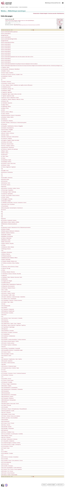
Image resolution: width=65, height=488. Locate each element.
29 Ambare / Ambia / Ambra (7, 117)
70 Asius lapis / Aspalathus (7, 190)
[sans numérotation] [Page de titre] (9, 38)
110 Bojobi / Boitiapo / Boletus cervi (9, 261)
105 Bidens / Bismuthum (6, 252)
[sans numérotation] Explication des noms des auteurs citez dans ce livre (17, 56)
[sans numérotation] (6, 33)
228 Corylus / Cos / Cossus (7, 471)
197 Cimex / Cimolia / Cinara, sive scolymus (10, 416)
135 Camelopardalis (5, 305)
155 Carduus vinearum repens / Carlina (10, 341)
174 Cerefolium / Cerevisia (7, 375)
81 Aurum (3, 209)
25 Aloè (3, 110)
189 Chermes (4, 401)
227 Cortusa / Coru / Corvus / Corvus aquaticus (11, 469)
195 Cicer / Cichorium (6, 412)
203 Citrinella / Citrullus (6, 426)
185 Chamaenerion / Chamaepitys (8, 394)
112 (2, 264)
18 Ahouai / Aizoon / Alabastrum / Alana (10, 97)
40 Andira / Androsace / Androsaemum (9, 136)
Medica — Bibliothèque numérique (13, 11)
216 (2, 449)
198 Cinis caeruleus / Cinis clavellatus (9, 417)
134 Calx (3, 304)
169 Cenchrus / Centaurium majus (8, 366)
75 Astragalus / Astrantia (6, 199)
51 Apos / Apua (4, 156)
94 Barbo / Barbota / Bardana (7, 232)
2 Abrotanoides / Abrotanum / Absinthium (10, 69)
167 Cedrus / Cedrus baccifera (8, 362)
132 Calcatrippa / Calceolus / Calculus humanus (11, 300)
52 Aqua (3, 158)
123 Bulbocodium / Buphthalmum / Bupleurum (11, 284)
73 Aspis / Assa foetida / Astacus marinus (10, 195)
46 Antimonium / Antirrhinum (7, 147)
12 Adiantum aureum (6, 87)
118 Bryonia (4, 275)
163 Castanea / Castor (6, 355)
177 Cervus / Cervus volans (7, 380)
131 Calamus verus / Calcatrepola (8, 298)
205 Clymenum (4, 430)
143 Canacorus (4, 320)
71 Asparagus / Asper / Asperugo (8, 191)
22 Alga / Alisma (4, 104)
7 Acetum (3, 78)
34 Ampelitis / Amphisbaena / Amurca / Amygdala (12, 126)
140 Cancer (3, 314)
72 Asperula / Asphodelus (7, 193)
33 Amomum (4, 124)
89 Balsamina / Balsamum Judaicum (9, 224)
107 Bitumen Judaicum (6, 256)
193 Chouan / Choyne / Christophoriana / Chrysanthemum (14, 409)
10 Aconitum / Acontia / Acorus (8, 83)
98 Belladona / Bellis (5, 240)
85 (2, 216)
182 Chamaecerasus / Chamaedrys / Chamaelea (12, 389)
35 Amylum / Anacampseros (7, 127)
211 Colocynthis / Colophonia (7, 441)
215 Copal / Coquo (5, 448)
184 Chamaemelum (5, 393)
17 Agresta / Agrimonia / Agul (7, 95)
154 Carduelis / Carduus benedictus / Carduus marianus (13, 339)
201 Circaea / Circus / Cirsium (7, 423)
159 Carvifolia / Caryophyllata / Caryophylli (10, 348)
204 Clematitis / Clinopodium (7, 428)
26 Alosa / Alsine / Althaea (7, 111)
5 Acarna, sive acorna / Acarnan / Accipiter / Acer (11, 74)
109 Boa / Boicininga (5, 259)
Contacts (44, 484)
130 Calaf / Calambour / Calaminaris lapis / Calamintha (13, 296)
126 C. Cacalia (4, 289)
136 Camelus (4, 307)
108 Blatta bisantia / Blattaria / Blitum (9, 257)
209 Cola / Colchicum (5, 437)
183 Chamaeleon (5, 391)
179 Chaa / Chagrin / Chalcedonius (8, 384)
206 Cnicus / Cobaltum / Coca (7, 432)
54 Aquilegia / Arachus (6, 161)
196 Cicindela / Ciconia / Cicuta (8, 414)
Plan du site (60, 484)
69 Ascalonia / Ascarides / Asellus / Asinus (10, 188)
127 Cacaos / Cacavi (5, 291)
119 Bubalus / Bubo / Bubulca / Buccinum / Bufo (11, 277)
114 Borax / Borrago (5, 268)
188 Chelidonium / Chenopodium (8, 400)
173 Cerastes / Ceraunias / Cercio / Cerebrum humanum (13, 373)
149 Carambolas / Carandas (7, 330)
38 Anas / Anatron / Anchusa (7, 133)
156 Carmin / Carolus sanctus (7, 343)
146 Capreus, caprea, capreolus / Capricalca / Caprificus (13, 325)
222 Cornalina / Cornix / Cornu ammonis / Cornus (12, 460)
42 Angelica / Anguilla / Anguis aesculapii (10, 140)
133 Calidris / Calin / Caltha (7, 302)
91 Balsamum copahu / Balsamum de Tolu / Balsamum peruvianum (15, 227)
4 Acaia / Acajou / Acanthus (7, 72)
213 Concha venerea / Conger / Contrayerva (11, 444)
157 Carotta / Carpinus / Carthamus (9, 344)
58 (2, 168)
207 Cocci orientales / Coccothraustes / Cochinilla (12, 433)
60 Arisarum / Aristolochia (7, 172)
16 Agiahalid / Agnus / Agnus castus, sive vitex (11, 94)
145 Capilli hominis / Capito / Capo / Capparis (11, 323)
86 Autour (3, 218)
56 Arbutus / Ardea (5, 165)
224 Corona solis (5, 464)
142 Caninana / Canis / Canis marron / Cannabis (11, 318)
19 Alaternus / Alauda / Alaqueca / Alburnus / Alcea (12, 99)
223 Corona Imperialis (6, 462)
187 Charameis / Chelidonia (7, 398)
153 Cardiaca (4, 337)
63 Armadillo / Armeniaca (6, 177)
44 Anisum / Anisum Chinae (7, 143)
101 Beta (3, 245)
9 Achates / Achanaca (6, 81)
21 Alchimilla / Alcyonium (6, 103)
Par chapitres (60, 20)
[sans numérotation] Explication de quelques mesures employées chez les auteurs (19, 63)
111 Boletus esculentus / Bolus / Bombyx (10, 263)
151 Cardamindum (5, 334)
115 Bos (3, 270)
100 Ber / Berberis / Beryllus (7, 243)
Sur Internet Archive (59, 24)
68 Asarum (3, 186)
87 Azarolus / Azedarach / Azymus (8, 220)
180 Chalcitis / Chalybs (6, 385)
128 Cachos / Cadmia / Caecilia (8, 293)
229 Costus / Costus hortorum (7, 473)
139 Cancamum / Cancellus (7, 312)
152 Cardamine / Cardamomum (8, 336)
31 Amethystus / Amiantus (7, 120)
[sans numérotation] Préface (7, 42)
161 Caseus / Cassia (5, 352)
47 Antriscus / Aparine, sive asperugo (9, 149)
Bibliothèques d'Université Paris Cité (52, 2)
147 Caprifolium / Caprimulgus (8, 327)
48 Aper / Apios (4, 151)
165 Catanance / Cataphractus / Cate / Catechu (11, 359)
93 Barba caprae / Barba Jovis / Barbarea (10, 231)
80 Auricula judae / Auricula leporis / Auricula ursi (12, 207)
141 (2, 316)
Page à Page (60, 19)
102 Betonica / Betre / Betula (7, 247)
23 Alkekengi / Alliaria (6, 106)
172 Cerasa (4, 371)
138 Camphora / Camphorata (7, 311)
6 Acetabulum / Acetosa (6, 76)
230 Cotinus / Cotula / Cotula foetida (9, 474)
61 (2, 174)
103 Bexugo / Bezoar (6, 248)
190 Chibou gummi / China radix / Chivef (10, 403)
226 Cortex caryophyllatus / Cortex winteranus (11, 467)
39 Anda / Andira (5, 135)
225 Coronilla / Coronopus (7, 465)
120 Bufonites (4, 279)
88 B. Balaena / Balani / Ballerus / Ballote (10, 222)
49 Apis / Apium (4, 152)
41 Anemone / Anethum (6, 138)
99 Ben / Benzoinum (5, 241)
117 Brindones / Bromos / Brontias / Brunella (11, 273)
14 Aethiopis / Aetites (6, 90)
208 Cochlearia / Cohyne (6, 435)
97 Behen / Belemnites (6, 238)
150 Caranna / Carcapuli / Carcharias (9, 332)
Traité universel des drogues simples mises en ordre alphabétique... (20, 20)
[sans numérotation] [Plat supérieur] (9, 31)
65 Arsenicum (4, 181)
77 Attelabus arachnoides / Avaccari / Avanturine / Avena (13, 202)
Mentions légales (51, 484)
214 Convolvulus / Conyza (7, 446)
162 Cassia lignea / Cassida (7, 353)
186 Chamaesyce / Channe (7, 396)
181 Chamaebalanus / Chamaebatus (9, 387)
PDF (58, 22)
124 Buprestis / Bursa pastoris (8, 286)
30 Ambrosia (4, 119)
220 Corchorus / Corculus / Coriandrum (9, 457)
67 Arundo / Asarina (5, 184)
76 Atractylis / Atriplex (6, 200)
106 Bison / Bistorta (5, 254)
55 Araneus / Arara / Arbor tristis (8, 163)
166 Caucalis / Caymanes (6, 360)
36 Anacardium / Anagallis (7, 129)
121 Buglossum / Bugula (6, 280)
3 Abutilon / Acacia (5, 71)
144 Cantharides (5, 321)
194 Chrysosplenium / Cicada (7, 410)
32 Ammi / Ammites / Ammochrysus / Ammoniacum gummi (13, 122)
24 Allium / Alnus (5, 108)
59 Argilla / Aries (5, 170)
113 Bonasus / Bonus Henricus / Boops (9, 266)
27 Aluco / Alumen (5, 113)
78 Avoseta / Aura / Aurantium (8, 204)
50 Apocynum (4, 154)
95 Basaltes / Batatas (6, 234)
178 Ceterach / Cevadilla (6, 382)
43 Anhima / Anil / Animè (6, 142)
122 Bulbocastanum (5, 282)
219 (2, 455)
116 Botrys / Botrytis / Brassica (8, 272)
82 (2, 211)
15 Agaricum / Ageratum (6, 92)
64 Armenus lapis (5, 179)
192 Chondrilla (4, 407)
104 (2, 250)
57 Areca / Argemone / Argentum (8, 167)
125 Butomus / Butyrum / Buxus (8, 288)
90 (2, 225)
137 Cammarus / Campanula (7, 309)
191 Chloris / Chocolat (6, 405)
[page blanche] (4, 35)
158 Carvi (3, 346)
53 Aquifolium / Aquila (6, 159)
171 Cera (3, 369)
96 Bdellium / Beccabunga (7, 236)
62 (2, 175)
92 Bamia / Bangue (5, 229)
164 (2, 357)
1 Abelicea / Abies (5, 67)
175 (2, 376)
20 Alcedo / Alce (4, 101)
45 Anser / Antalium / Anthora (7, 145)
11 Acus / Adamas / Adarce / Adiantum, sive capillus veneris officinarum (16, 85)
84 (2, 215)
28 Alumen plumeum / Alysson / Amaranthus (11, 115)
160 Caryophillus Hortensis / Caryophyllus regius (12, 350)
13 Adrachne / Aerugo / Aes (7, 88)
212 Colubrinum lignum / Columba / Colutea (10, 442)
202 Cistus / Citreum (5, 425)
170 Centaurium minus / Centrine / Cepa (10, 368)
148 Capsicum (4, 328)
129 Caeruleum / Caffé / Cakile (8, 295)
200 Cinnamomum (5, 421)
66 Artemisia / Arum (5, 183)
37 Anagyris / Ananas (6, 131)
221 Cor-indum (4, 458)
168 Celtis (3, 364)
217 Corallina (4, 451)
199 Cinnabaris (4, 419)
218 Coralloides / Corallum (7, 453)
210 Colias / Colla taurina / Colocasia (9, 439)
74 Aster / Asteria (5, 197)
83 (2, 213)
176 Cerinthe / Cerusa (6, 378)
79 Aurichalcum (4, 206)
